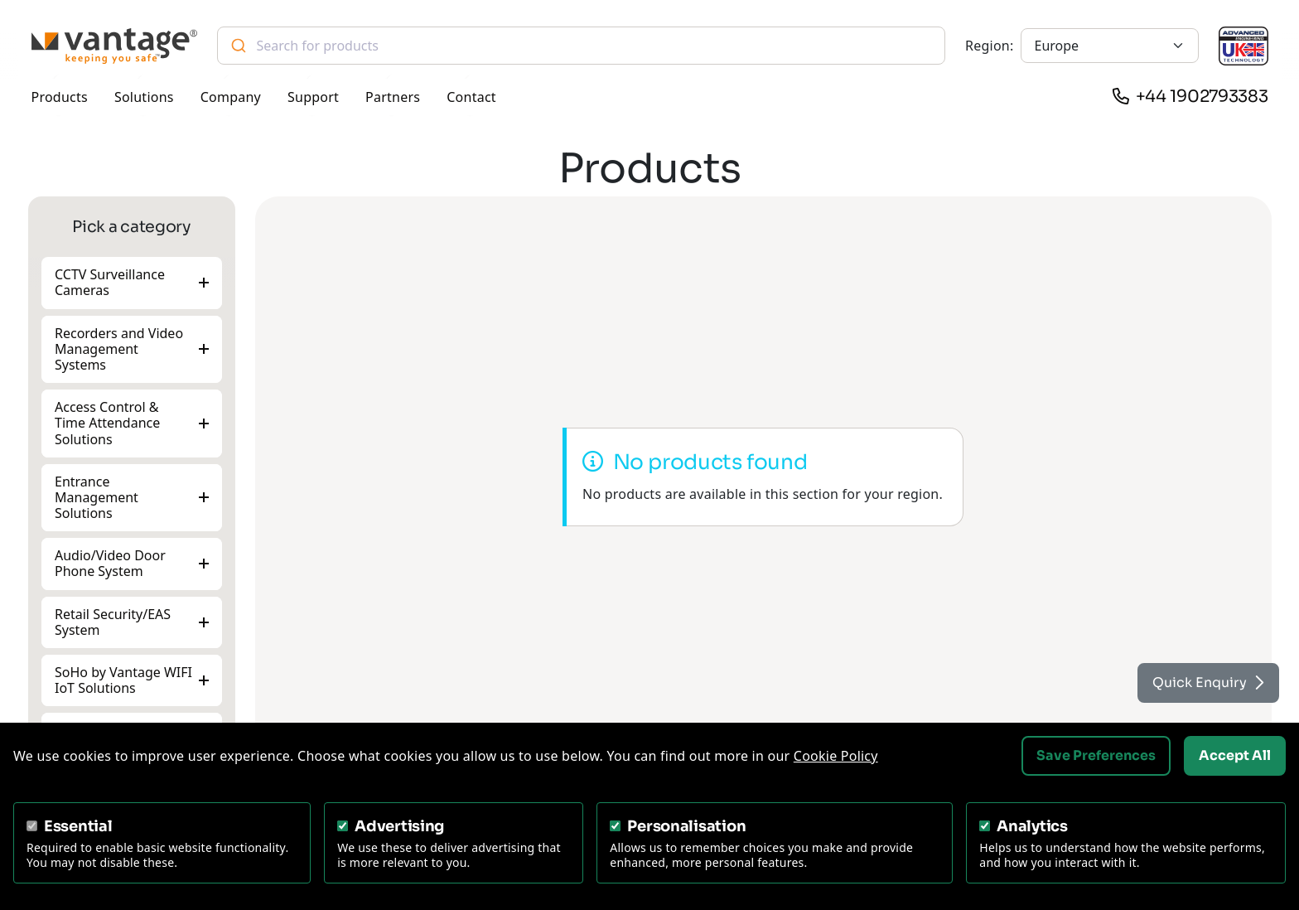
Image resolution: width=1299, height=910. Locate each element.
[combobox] (581, 46)
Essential (78, 826)
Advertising (399, 826)
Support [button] (313, 97)
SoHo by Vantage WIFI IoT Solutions (123, 680)
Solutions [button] (144, 97)
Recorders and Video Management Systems (119, 348)
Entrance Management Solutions (96, 497)
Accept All (1235, 755)
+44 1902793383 (1202, 96)
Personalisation (686, 826)
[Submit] (237, 45)
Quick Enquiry (1208, 682)
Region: (989, 45)
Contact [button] (471, 97)
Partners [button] (392, 97)
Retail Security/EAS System (113, 622)
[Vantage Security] (114, 46)
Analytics (1032, 826)
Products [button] (59, 97)
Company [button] (230, 97)
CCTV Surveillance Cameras (110, 282)
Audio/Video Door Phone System (110, 563)
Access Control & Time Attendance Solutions (107, 423)
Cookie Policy (836, 756)
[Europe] (1110, 45)
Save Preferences (1096, 755)
